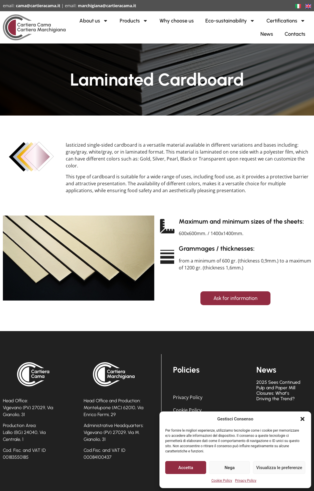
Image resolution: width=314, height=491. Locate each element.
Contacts (295, 34)
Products (134, 20)
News (266, 34)
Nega (230, 467)
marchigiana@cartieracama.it (107, 5)
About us (93, 20)
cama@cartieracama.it (38, 5)
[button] (302, 419)
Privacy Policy (245, 481)
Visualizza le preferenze (279, 467)
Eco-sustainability (230, 20)
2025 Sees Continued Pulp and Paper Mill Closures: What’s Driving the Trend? (278, 390)
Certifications (285, 20)
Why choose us (176, 21)
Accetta (185, 467)
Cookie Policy (221, 481)
